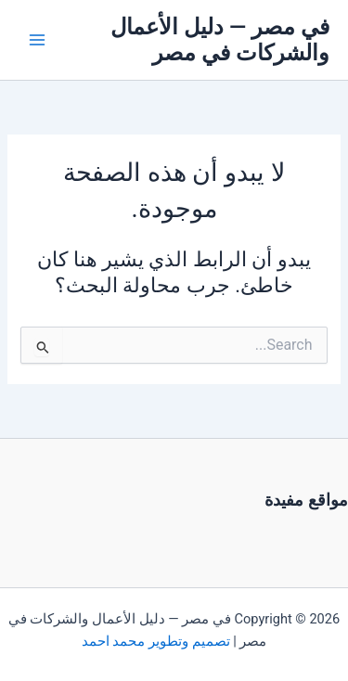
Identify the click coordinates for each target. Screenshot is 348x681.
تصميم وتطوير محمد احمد (156, 641)
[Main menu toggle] (37, 39)
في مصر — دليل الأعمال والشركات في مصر (219, 40)
